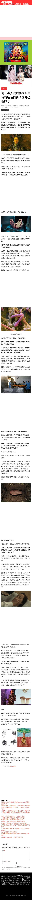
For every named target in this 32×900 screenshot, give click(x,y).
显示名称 (4, 861)
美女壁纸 (10, 4)
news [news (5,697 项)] (19, 875)
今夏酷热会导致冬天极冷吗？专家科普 (13, 818)
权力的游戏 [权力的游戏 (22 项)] (13, 882)
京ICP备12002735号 (21, 895)
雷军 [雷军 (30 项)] (21, 884)
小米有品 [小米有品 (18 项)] (18, 880)
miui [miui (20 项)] (15, 876)
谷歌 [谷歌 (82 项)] (18, 884)
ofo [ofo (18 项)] (22, 876)
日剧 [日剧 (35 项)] (7, 882)
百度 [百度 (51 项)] (26, 882)
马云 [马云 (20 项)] (26, 884)
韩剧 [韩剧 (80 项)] (23, 884)
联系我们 (8, 895)
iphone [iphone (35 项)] (5, 876)
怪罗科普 (13, 766)
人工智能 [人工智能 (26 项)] (6, 878)
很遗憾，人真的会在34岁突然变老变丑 (13, 821)
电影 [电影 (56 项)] (24, 882)
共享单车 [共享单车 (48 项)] (10, 878)
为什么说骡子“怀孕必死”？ (9, 832)
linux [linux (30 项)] (12, 876)
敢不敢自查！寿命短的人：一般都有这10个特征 (15, 805)
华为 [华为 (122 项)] (25, 878)
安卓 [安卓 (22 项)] (7, 880)
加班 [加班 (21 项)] (20, 878)
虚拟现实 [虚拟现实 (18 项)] (12, 884)
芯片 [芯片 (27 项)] (6, 884)
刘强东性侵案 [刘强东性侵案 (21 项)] (16, 878)
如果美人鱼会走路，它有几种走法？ (12, 837)
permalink (16, 107)
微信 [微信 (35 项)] (25, 880)
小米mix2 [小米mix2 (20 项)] (14, 880)
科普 (4, 88)
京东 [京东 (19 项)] (2, 878)
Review (25, 105)
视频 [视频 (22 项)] (15, 884)
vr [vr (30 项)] (24, 876)
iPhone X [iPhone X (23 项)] (9, 876)
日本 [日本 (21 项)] (9, 882)
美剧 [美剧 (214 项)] (3, 884)
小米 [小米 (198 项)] (10, 880)
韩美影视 (26, 4)
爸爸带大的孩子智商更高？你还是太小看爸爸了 (15, 811)
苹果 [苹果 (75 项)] (8, 884)
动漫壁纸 (13, 895)
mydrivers (8, 105)
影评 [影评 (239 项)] (22, 880)
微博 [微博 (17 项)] (28, 880)
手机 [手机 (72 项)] (4, 882)
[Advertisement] (16, 21)
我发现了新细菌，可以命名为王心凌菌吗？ (14, 823)
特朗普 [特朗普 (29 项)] (20, 882)
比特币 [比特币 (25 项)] (17, 882)
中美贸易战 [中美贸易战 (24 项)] (27, 876)
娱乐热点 (18, 4)
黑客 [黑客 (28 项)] (29, 884)
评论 (3, 850)
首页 (4, 4)
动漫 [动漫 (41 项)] (23, 878)
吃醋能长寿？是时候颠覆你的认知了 (12, 819)
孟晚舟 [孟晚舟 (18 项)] (4, 880)
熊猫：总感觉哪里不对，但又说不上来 (13, 816)
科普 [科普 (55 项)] (29, 882)
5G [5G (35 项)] (2, 876)
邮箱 (9, 861)
